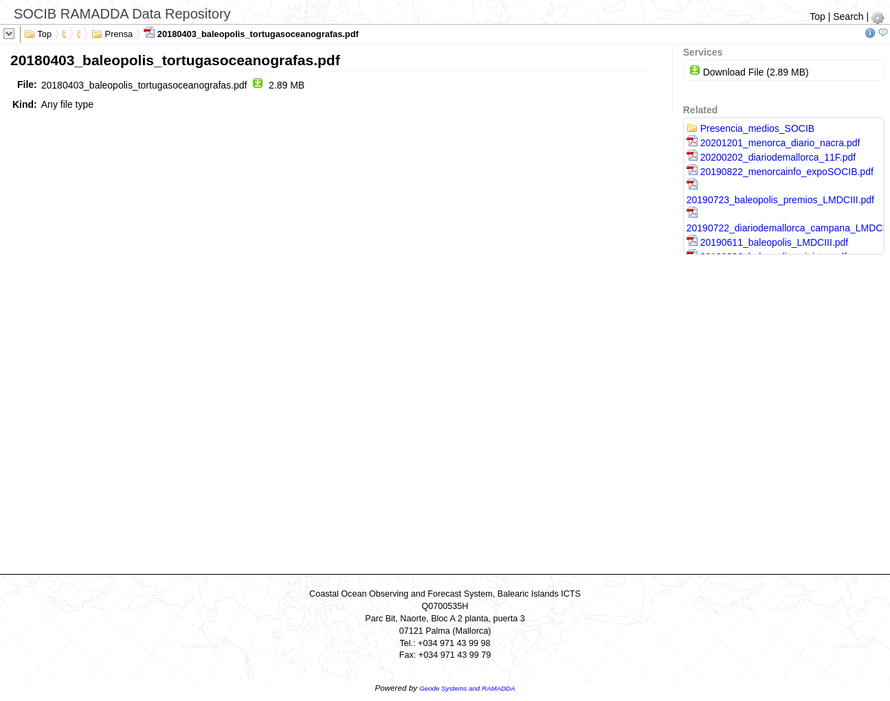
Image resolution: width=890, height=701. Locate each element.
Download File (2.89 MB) (749, 72)
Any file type (67, 104)
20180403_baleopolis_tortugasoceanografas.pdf (251, 33)
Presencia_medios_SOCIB (750, 128)
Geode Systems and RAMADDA (467, 688)
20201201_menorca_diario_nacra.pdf (773, 142)
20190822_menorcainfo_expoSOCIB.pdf (780, 171)
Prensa (112, 33)
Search (848, 16)
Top (817, 16)
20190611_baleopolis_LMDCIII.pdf (768, 242)
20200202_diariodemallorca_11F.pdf (771, 157)
